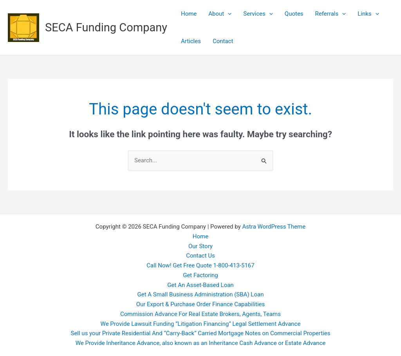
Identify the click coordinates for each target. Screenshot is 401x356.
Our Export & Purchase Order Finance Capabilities (200, 304)
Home (189, 13)
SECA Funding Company (106, 27)
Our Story (200, 246)
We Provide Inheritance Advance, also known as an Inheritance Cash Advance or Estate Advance (201, 343)
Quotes (294, 13)
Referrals (330, 13)
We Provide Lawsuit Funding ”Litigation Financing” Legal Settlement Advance (201, 323)
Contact (223, 41)
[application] (227, 13)
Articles (191, 41)
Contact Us (200, 255)
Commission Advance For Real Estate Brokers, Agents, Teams (200, 314)
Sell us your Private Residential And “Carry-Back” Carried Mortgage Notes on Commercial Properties (200, 333)
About (219, 13)
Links (368, 13)
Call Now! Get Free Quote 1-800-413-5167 (200, 265)
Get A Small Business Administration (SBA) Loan (200, 294)
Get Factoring (200, 275)
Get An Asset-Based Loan (200, 285)
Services (258, 13)
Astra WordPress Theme (273, 226)
